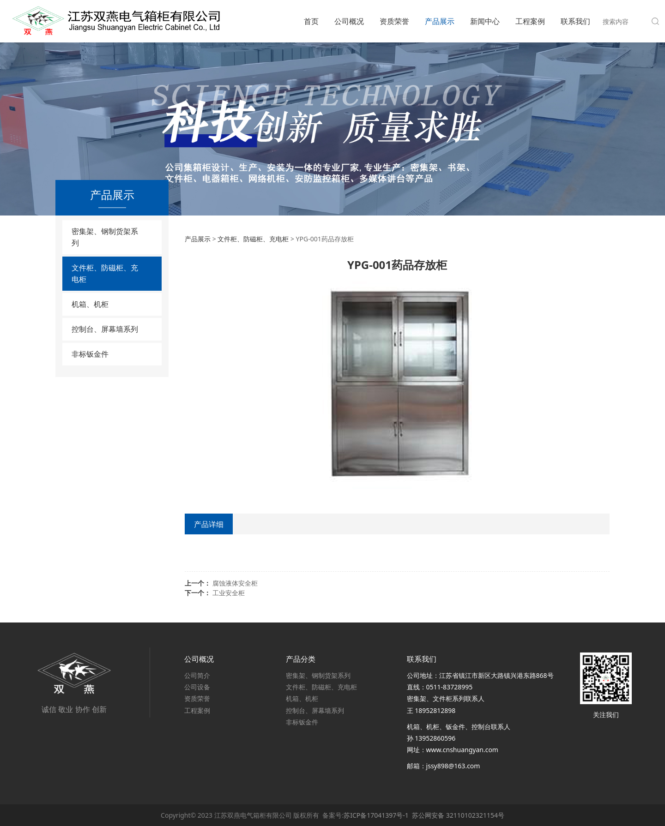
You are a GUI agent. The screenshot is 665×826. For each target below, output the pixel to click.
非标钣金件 (90, 354)
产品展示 (439, 21)
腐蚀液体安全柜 (235, 583)
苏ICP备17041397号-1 (376, 815)
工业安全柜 (228, 592)
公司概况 (349, 21)
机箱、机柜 (90, 304)
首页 (311, 21)
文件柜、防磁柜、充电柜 (105, 273)
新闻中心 (485, 21)
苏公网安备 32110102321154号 (458, 815)
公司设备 (197, 686)
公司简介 (197, 675)
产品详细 (209, 524)
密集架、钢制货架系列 (105, 237)
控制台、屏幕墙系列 (105, 329)
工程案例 (530, 21)
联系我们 (575, 21)
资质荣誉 (394, 21)
